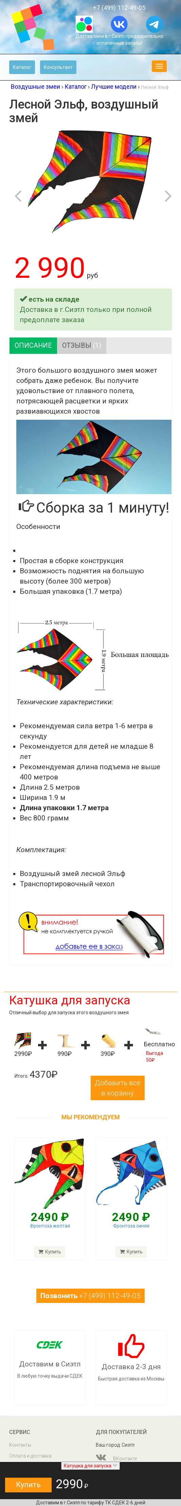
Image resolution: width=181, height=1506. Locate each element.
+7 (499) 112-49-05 (119, 7)
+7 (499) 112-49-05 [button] (90, 1296)
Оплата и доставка (30, 1456)
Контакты (20, 1445)
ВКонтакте (116, 1457)
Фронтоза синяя (131, 1226)
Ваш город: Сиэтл (115, 1445)
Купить (49, 1252)
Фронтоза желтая (50, 1226)
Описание (33, 346)
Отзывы (82, 346)
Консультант (58, 67)
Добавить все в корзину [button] (118, 1088)
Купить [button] (28, 1484)
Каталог (22, 67)
